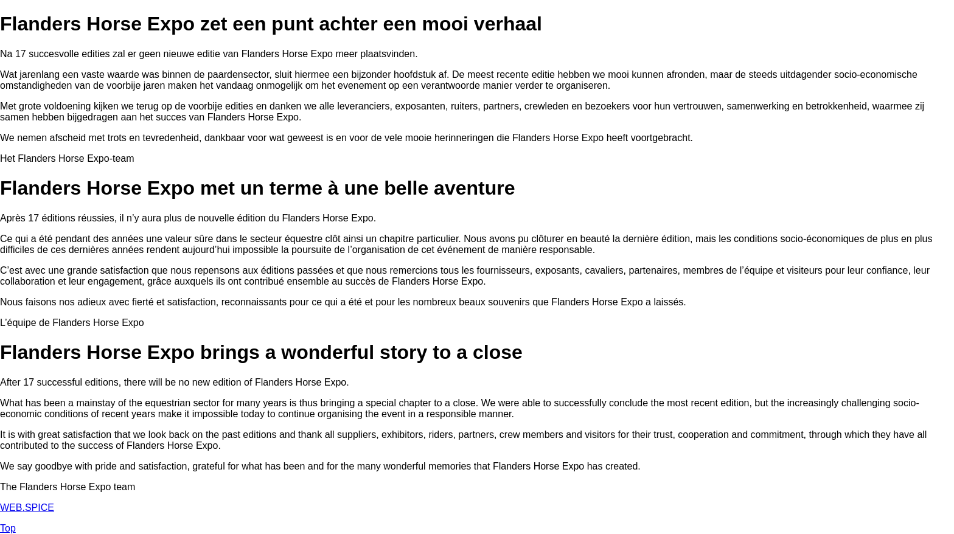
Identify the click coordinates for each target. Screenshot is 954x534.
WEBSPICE (27, 507)
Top (8, 528)
